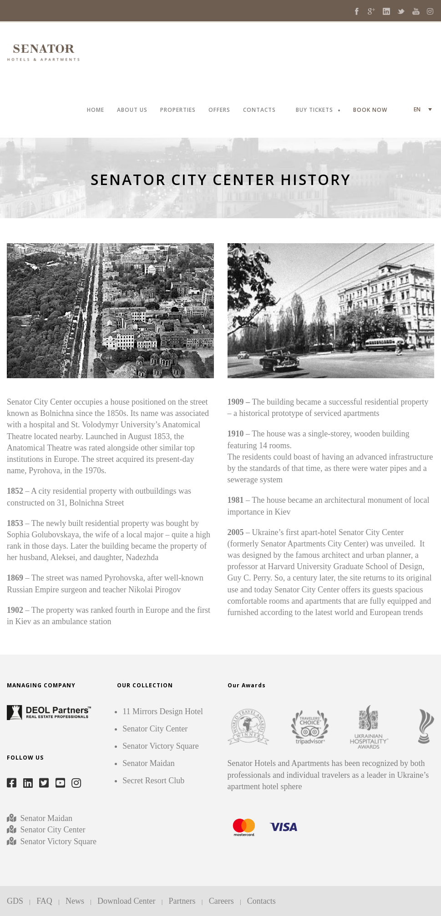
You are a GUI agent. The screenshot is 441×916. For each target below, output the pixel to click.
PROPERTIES (178, 110)
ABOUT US (132, 110)
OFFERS (219, 110)
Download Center (126, 901)
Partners (182, 901)
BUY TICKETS (314, 110)
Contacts (261, 901)
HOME (95, 110)
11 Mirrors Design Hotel (162, 711)
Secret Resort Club (153, 780)
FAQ (44, 901)
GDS (15, 901)
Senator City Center (51, 829)
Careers (221, 901)
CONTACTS (259, 110)
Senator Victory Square (58, 841)
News (75, 901)
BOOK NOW (370, 110)
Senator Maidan (45, 818)
